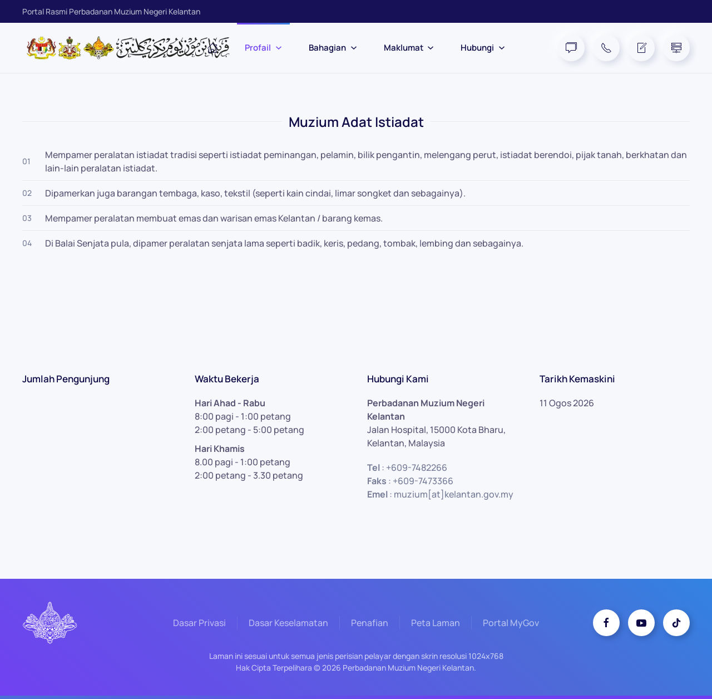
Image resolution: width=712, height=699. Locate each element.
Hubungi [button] (483, 47)
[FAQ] (571, 48)
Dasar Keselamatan (288, 624)
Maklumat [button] (409, 47)
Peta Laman (435, 624)
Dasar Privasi (199, 624)
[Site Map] (676, 48)
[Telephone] (606, 48)
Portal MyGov (511, 624)
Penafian (369, 624)
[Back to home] (133, 48)
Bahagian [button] (333, 47)
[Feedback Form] (641, 48)
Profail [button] (263, 47)
